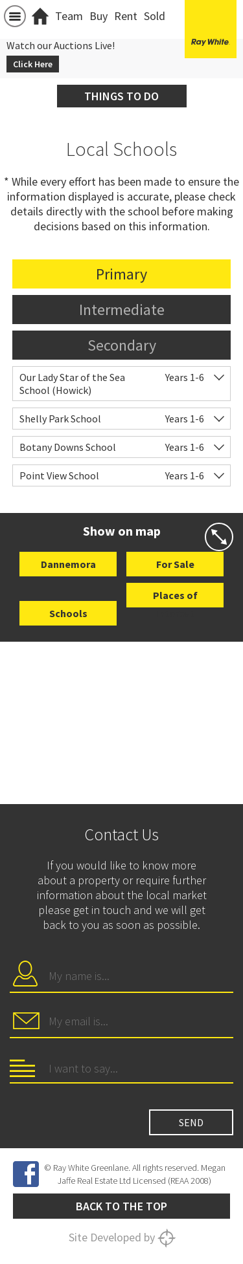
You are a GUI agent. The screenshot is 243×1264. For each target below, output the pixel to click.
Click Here (32, 64)
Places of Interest (175, 598)
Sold (154, 15)
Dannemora (68, 564)
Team (69, 15)
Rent (125, 15)
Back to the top (121, 1206)
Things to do (121, 96)
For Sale (175, 564)
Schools (68, 613)
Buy (98, 15)
